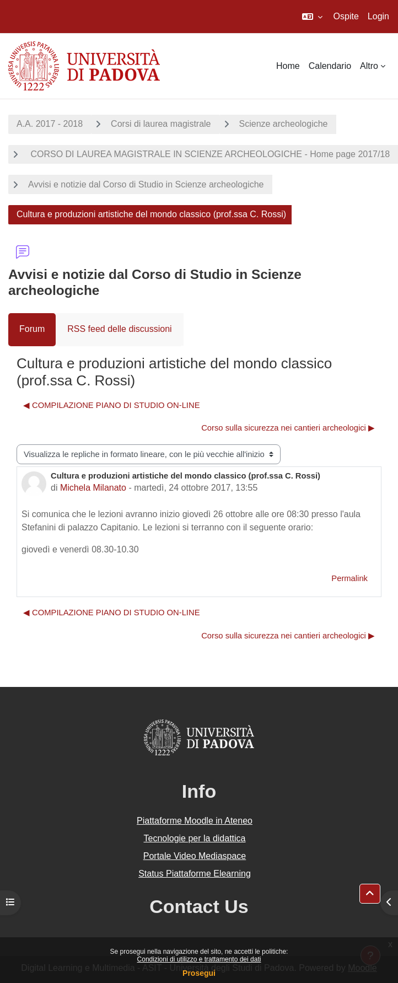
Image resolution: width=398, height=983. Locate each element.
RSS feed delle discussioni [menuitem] (119, 329)
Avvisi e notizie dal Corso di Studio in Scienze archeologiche (146, 184)
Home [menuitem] (288, 66)
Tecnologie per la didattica (194, 838)
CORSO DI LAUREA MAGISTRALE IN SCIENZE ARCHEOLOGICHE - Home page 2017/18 (209, 154)
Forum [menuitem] (32, 329)
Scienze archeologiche (283, 123)
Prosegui (199, 973)
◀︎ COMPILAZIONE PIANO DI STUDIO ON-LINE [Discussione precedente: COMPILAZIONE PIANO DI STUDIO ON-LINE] (111, 405)
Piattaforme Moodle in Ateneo (194, 820)
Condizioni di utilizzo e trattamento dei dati (199, 959)
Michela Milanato (93, 487)
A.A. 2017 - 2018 (50, 123)
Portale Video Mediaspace (194, 856)
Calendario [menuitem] (330, 66)
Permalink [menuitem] (349, 578)
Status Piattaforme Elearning (194, 873)
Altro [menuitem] (369, 66)
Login (378, 16)
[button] (312, 16)
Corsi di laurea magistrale (161, 123)
